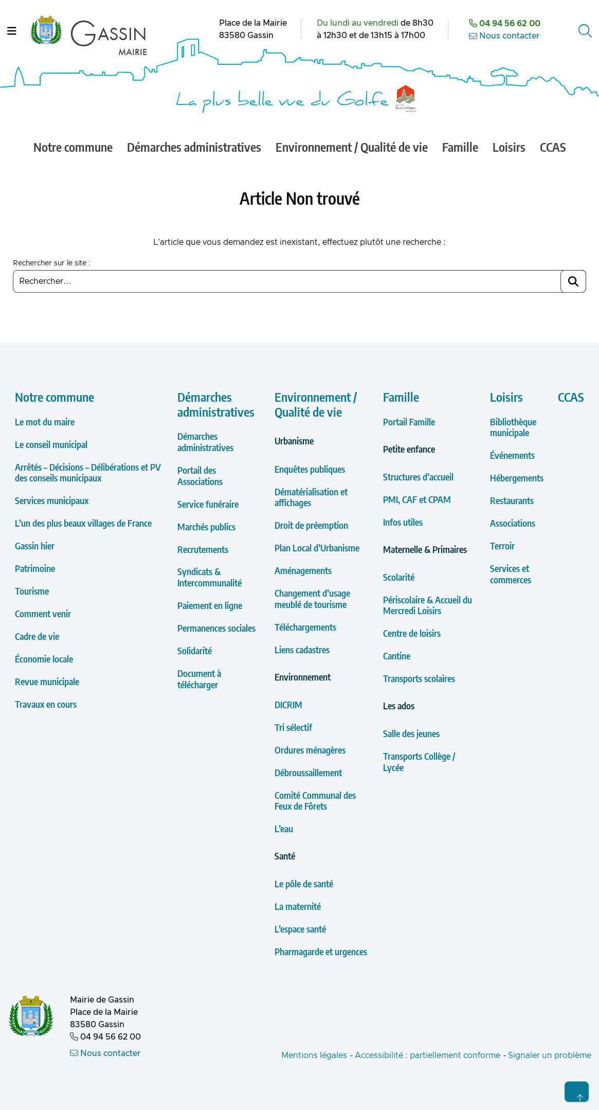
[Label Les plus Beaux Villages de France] (406, 99)
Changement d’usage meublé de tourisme (312, 598)
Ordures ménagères (310, 750)
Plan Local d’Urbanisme (317, 547)
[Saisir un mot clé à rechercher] (299, 281)
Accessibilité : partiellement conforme (427, 1055)
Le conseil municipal (51, 444)
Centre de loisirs (412, 633)
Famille (401, 396)
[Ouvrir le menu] (12, 31)
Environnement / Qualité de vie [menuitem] (352, 146)
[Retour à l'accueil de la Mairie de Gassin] (31, 1017)
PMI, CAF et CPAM (417, 499)
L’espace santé (300, 929)
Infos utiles (403, 522)
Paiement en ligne (209, 605)
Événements (512, 455)
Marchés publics (206, 526)
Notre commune (54, 396)
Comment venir (43, 613)
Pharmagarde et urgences (321, 951)
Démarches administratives (216, 404)
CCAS (571, 396)
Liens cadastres (302, 649)
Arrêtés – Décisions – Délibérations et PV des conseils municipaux (88, 472)
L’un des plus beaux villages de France (83, 523)
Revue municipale (47, 681)
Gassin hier (35, 545)
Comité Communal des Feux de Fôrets (315, 800)
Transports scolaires (419, 678)
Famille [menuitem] (460, 146)
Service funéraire (208, 504)
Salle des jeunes (411, 733)
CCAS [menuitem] (553, 146)
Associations (512, 523)
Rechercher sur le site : (51, 263)
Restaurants (512, 500)
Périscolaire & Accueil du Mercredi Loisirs (427, 605)
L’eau (284, 828)
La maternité (298, 906)
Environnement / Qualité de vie (316, 404)
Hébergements (516, 478)
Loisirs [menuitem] (509, 146)
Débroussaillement (308, 772)
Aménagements (303, 570)
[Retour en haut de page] (577, 1092)
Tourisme (32, 591)
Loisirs (506, 396)
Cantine (396, 655)
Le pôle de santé (304, 883)
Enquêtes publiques (310, 469)
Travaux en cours (46, 704)
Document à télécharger (199, 678)
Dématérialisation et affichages (311, 497)
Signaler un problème (549, 1055)
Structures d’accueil (418, 476)
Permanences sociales (216, 628)
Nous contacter (504, 36)
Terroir (502, 545)
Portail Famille (409, 421)
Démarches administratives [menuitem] (194, 146)
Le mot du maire (45, 421)
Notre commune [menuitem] (73, 146)
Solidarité (194, 650)
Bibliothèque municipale (513, 427)
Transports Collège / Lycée (419, 761)
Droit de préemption (311, 525)
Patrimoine (35, 568)
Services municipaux (51, 500)
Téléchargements (305, 627)
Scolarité (398, 577)
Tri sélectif (293, 727)
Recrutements (202, 549)
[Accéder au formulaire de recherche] (586, 31)
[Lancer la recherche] (573, 281)
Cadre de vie (37, 636)
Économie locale (44, 659)
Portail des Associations (200, 475)
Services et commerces (510, 573)
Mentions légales (314, 1055)
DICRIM (288, 704)
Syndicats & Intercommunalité (209, 576)
